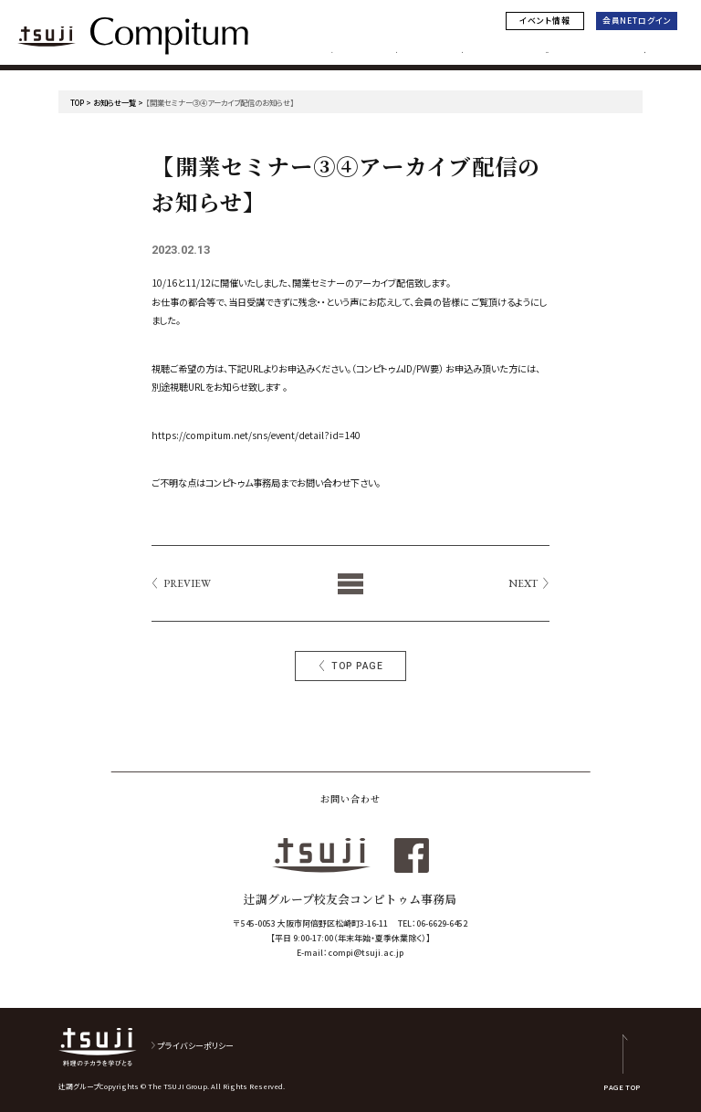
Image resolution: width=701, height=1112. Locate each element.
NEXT (523, 583)
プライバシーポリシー (196, 1046)
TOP (77, 102)
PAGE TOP (621, 1086)
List (351, 583)
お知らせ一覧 (114, 102)
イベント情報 (544, 20)
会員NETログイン (637, 20)
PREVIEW (187, 583)
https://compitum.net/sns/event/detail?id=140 (256, 435)
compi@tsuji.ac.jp (365, 953)
